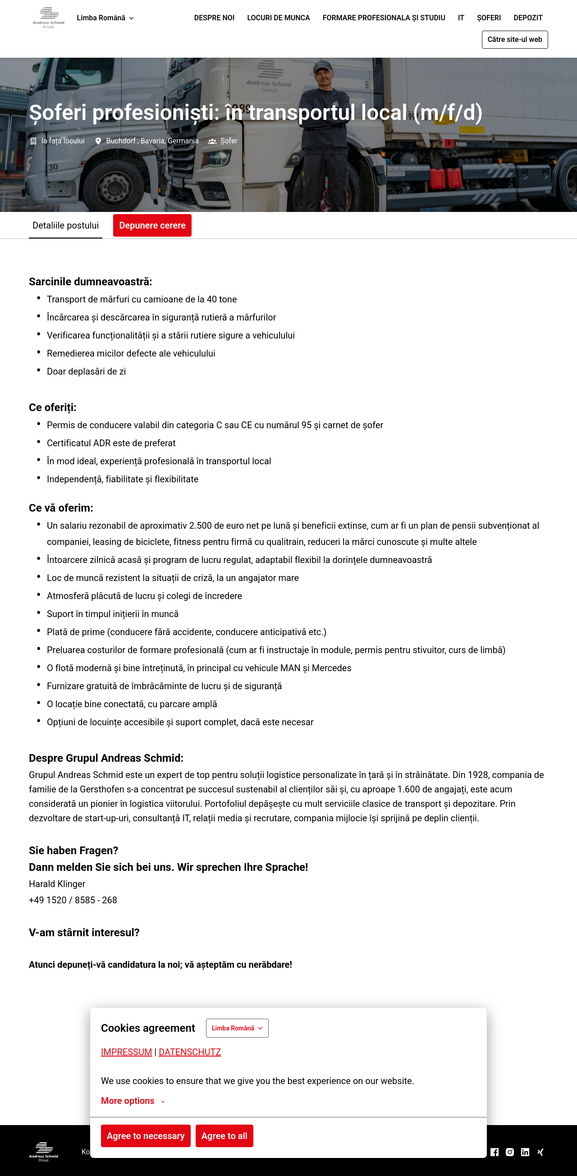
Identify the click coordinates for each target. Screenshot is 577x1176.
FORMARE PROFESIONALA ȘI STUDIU (384, 18)
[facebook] (494, 1152)
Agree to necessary (146, 1135)
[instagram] (509, 1152)
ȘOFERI (489, 18)
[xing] (540, 1152)
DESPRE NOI (214, 18)
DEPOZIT (528, 18)
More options (133, 1100)
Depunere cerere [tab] (152, 225)
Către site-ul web (515, 39)
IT (461, 18)
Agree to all (224, 1135)
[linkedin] (525, 1152)
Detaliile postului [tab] (65, 225)
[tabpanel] (288, 682)
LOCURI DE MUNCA (278, 18)
